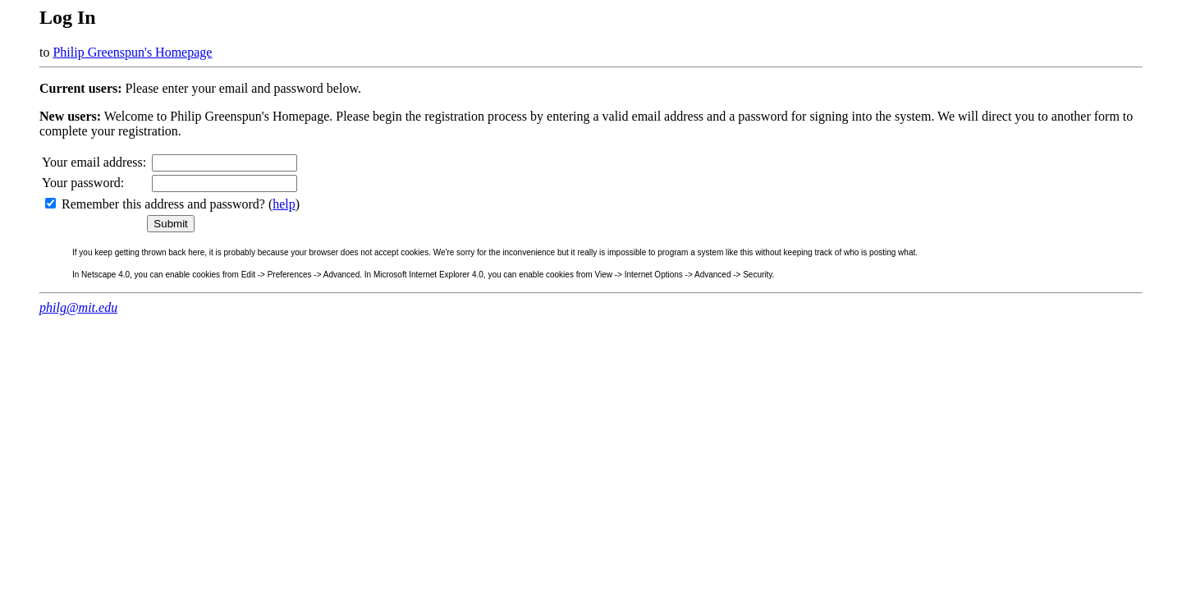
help (284, 204)
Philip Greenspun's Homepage (132, 52)
